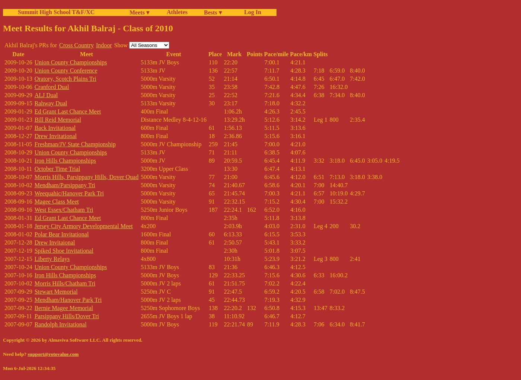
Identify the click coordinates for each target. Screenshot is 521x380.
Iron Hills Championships (65, 160)
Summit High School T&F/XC (56, 12)
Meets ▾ (139, 12)
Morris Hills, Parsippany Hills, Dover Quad (87, 177)
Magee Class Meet (57, 201)
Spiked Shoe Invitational (64, 251)
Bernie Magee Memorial (64, 308)
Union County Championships (71, 62)
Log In (251, 12)
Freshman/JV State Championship (75, 144)
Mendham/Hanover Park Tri (68, 300)
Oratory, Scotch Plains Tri (65, 79)
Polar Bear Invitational (62, 234)
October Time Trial (57, 169)
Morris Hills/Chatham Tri (65, 283)
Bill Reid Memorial (58, 119)
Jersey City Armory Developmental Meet (84, 226)
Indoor (104, 45)
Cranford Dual (52, 87)
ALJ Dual (46, 95)
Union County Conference (66, 70)
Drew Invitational (56, 136)
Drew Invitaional (55, 242)
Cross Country (76, 45)
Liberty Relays (52, 259)
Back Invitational (55, 128)
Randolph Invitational (61, 324)
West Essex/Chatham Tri (64, 210)
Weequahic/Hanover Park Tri (69, 193)
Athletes (177, 12)
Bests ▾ (213, 12)
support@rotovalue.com (53, 354)
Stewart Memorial (56, 291)
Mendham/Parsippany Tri (65, 185)
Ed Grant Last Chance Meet (68, 111)
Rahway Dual (51, 103)
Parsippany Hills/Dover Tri (67, 316)
